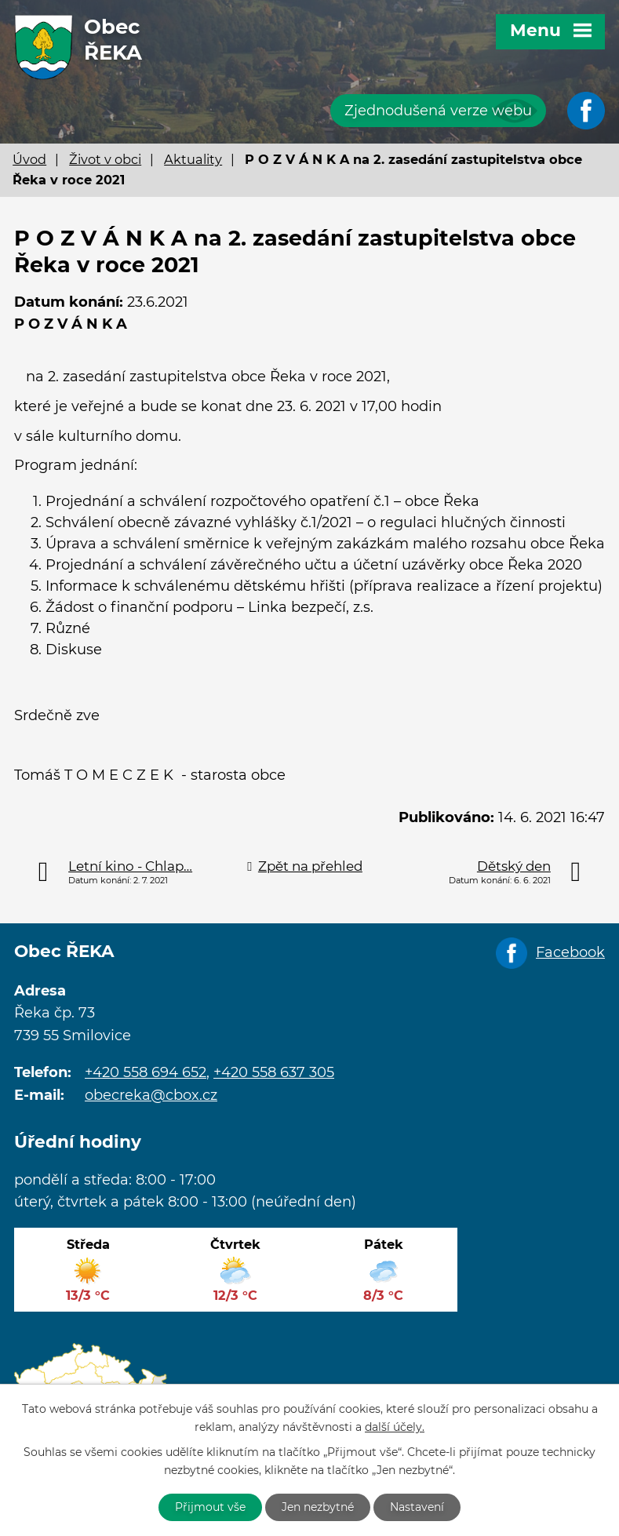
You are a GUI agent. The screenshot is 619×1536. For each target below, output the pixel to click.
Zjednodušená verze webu (438, 110)
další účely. (394, 1427)
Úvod (29, 159)
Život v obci (105, 159)
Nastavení (417, 1507)
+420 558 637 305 (273, 1072)
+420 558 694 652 (145, 1072)
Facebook (570, 952)
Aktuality (193, 159)
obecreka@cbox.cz (151, 1095)
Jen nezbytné (318, 1507)
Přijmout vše (210, 1507)
